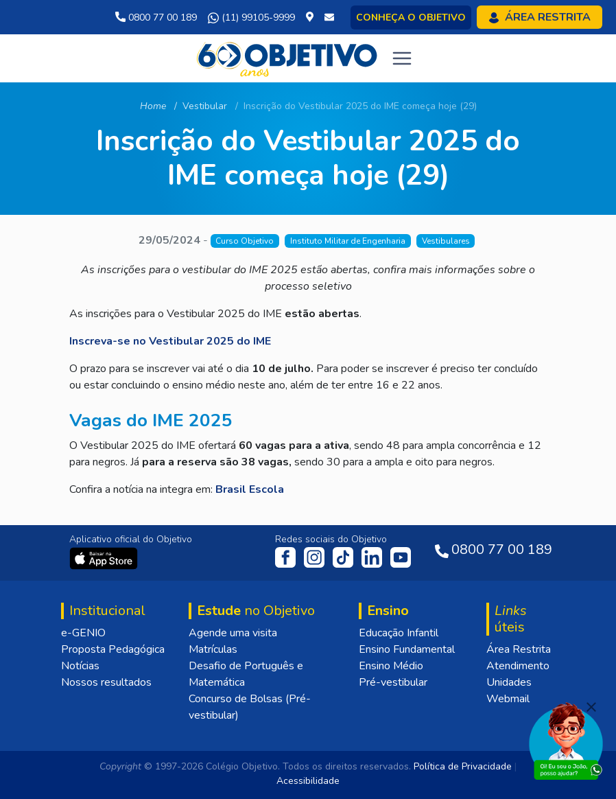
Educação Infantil (398, 632)
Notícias (80, 665)
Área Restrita (518, 649)
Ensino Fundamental (407, 649)
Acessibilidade (308, 780)
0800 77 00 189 (156, 17)
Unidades (509, 682)
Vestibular (204, 106)
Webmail (508, 698)
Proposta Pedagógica (113, 649)
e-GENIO (83, 632)
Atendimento (517, 665)
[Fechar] (591, 707)
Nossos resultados (106, 682)
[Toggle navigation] (402, 58)
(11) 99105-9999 (251, 18)
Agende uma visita (233, 632)
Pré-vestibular (393, 682)
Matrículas (213, 649)
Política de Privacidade (463, 766)
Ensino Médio (391, 665)
